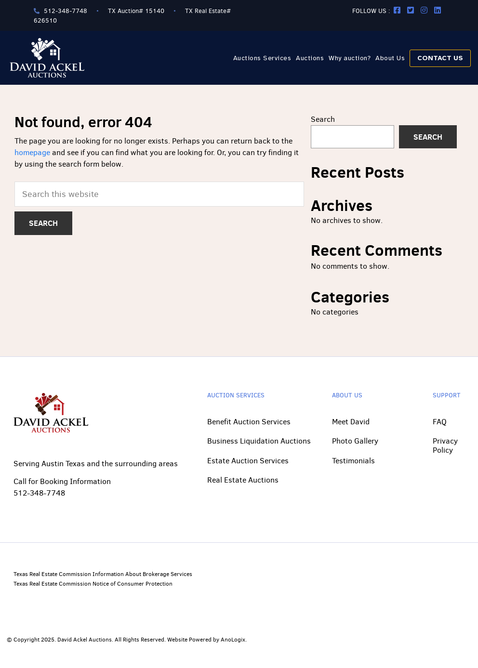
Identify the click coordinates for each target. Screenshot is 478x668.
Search (323, 119)
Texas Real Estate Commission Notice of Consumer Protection (93, 584)
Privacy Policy (445, 445)
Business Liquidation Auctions (259, 441)
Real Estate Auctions (243, 480)
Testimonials (353, 461)
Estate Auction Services (248, 461)
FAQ (440, 422)
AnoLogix (233, 639)
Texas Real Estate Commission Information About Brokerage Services (102, 574)
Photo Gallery (355, 441)
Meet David (351, 422)
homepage (32, 152)
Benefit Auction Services (249, 422)
